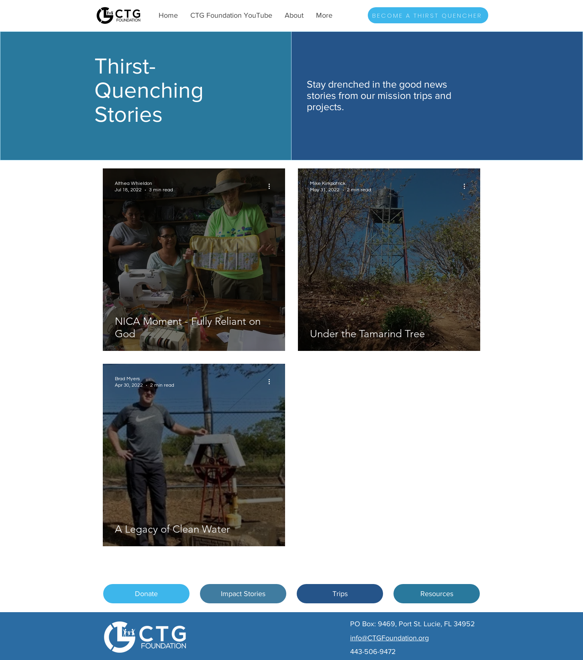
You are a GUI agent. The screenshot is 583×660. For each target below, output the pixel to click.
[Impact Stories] (243, 593)
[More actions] (272, 186)
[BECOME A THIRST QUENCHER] (428, 15)
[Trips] (340, 593)
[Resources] (436, 593)
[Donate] (146, 593)
